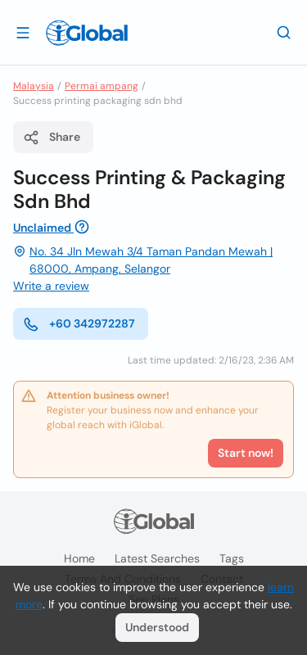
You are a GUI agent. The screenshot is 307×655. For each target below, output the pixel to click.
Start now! (245, 452)
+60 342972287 (79, 324)
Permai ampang (101, 86)
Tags (231, 558)
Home (79, 558)
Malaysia (33, 86)
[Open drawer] (23, 32)
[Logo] (87, 32)
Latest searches (157, 558)
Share (51, 137)
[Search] (284, 32)
